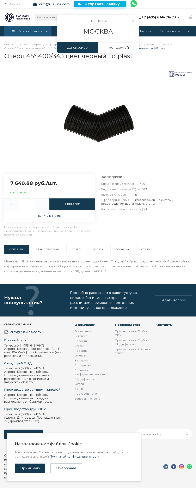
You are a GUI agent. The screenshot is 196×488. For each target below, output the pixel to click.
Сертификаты (84, 379)
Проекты (80, 350)
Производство (127, 325)
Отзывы (80, 355)
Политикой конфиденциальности (74, 456)
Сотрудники (82, 365)
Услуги (79, 383)
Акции (78, 388)
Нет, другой (119, 48)
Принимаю (30, 468)
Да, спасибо (77, 48)
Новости (80, 341)
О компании (85, 325)
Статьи (79, 345)
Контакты (164, 325)
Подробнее (66, 468)
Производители (85, 393)
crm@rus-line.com (54, 4)
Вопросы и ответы (87, 398)
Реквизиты (82, 336)
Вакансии (81, 360)
